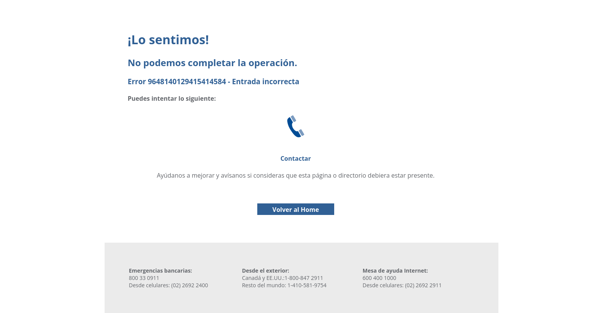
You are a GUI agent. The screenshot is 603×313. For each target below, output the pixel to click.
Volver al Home (295, 209)
